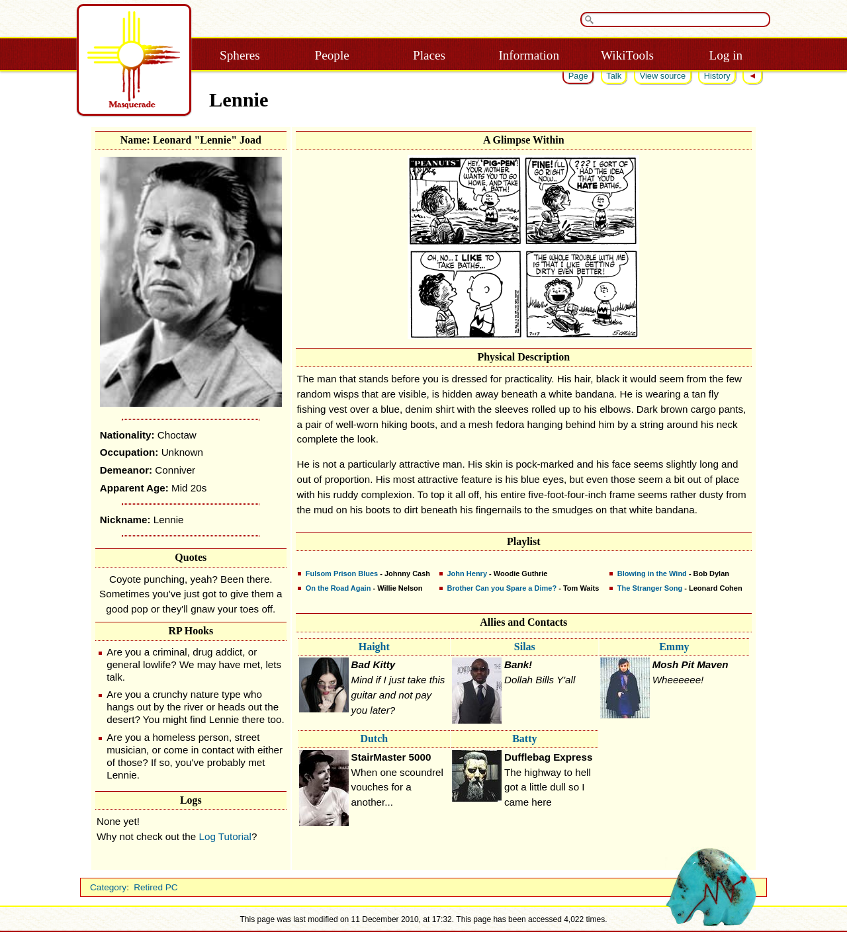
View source (663, 76)
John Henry (467, 573)
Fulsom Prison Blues (342, 573)
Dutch (374, 738)
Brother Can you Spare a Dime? (502, 588)
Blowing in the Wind (652, 573)
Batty (524, 738)
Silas (524, 646)
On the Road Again (338, 588)
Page (578, 76)
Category (108, 887)
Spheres (240, 55)
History (717, 76)
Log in (725, 55)
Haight (374, 646)
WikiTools (627, 55)
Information (528, 55)
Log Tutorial (225, 836)
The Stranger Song (649, 588)
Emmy (674, 646)
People (332, 55)
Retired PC (155, 887)
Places (429, 55)
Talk (613, 76)
